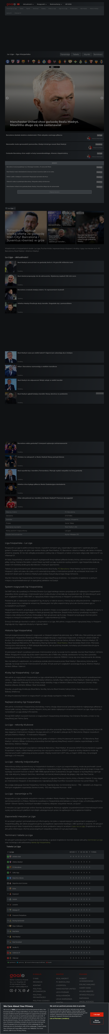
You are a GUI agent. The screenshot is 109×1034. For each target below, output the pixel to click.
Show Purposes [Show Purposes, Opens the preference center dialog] (96, 1021)
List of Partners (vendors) (59, 1018)
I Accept (97, 1014)
